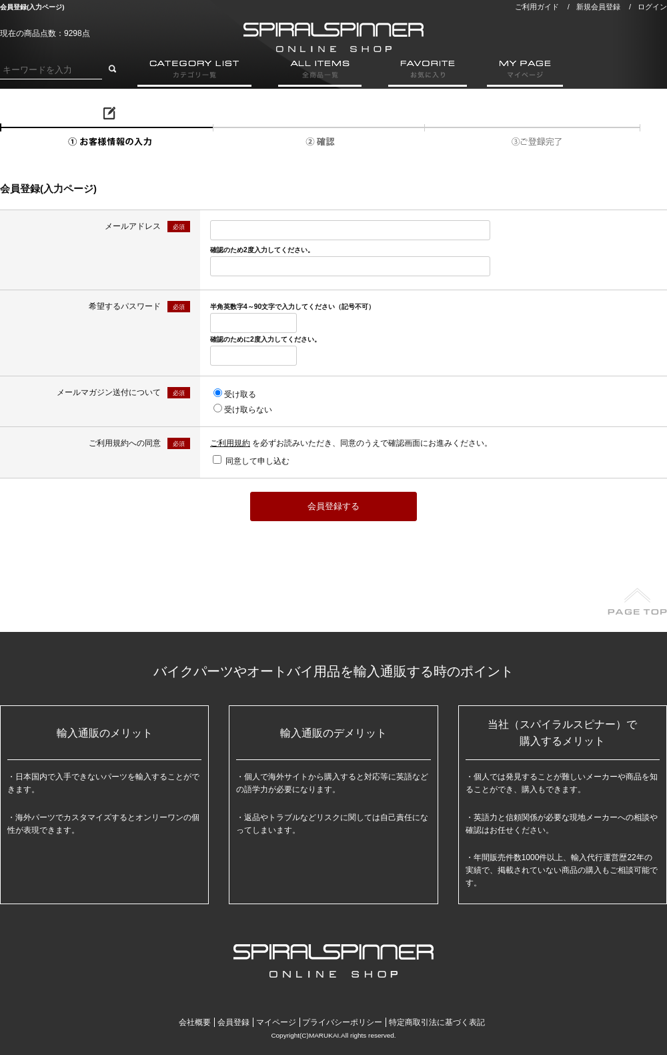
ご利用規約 (230, 443)
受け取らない (248, 409)
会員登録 (233, 1022)
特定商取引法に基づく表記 (437, 1022)
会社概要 (195, 1022)
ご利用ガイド (537, 7)
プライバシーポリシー (342, 1022)
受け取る (240, 394)
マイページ (276, 1022)
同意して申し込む (257, 461)
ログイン (652, 7)
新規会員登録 (598, 7)
